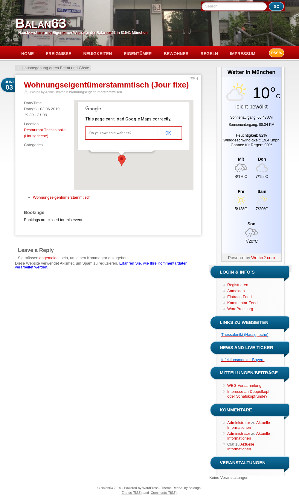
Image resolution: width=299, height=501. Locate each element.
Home (27, 53)
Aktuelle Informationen (248, 425)
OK (168, 133)
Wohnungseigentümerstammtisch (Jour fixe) (106, 84)
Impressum (242, 53)
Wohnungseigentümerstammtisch (95, 92)
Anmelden (236, 291)
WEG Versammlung (244, 385)
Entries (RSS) (132, 492)
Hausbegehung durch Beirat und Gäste (53, 68)
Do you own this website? (110, 133)
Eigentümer (138, 53)
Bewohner (176, 53)
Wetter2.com (263, 257)
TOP (192, 78)
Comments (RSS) (163, 492)
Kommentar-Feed (242, 303)
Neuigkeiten (97, 53)
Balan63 (40, 23)
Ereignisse (58, 53)
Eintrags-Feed (239, 297)
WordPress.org (240, 309)
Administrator (238, 422)
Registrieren (237, 285)
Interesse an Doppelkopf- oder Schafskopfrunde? (249, 394)
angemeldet (49, 258)
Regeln (209, 53)
